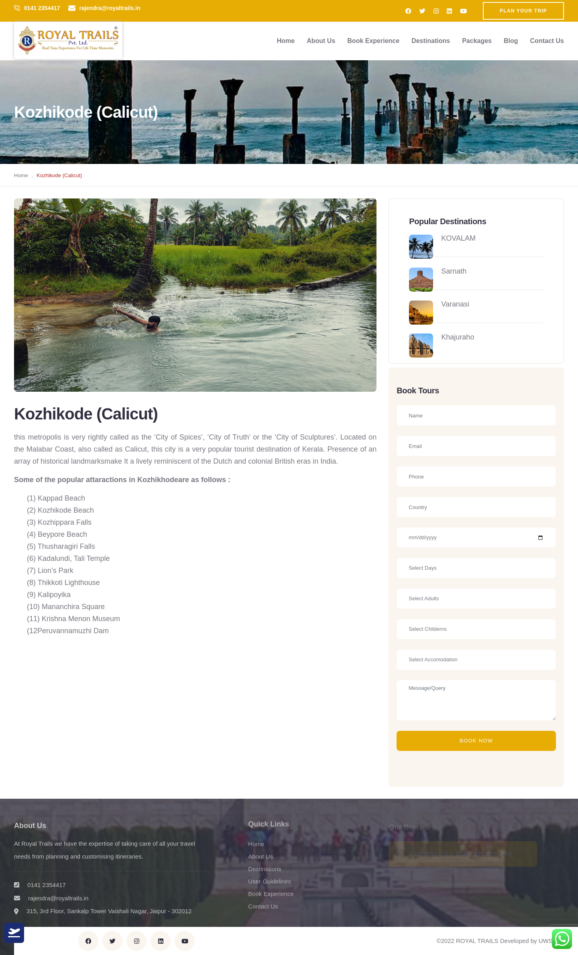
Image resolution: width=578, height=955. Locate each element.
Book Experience (373, 40)
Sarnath (453, 271)
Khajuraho (457, 337)
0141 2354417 (42, 8)
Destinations (430, 40)
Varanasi (455, 304)
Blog (511, 40)
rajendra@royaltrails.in (109, 8)
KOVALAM (458, 238)
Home (286, 40)
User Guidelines (269, 885)
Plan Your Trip (523, 11)
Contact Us (547, 40)
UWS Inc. (551, 940)
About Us (321, 40)
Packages (477, 40)
